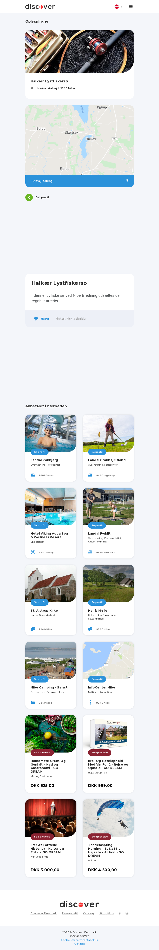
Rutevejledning (80, 181)
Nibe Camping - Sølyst (49, 687)
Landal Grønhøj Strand (107, 460)
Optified (79, 943)
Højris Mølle (97, 610)
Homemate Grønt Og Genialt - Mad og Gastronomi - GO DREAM (48, 766)
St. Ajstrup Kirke (44, 610)
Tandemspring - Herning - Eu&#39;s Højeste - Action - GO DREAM (106, 850)
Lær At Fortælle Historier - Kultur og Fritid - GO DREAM (47, 848)
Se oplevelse (42, 752)
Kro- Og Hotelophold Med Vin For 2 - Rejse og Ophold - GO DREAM (108, 764)
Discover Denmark (43, 913)
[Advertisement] (79, 237)
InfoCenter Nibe (101, 687)
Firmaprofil (70, 913)
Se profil (39, 451)
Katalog (88, 913)
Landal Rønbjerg (44, 460)
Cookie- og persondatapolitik (79, 939)
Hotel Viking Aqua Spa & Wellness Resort (49, 535)
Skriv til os (106, 913)
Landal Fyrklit (99, 533)
